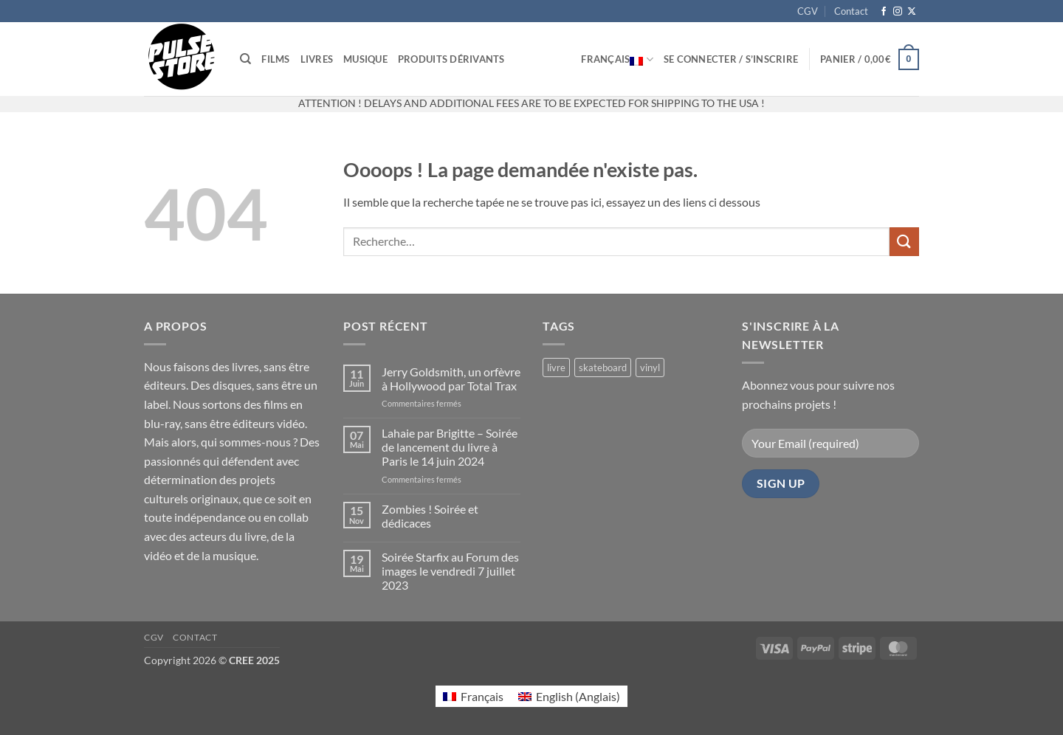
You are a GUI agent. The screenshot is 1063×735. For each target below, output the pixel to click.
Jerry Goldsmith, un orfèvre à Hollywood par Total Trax (451, 379)
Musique (365, 59)
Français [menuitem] (482, 696)
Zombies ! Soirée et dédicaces (430, 516)
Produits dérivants (451, 59)
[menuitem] (473, 696)
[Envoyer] (904, 241)
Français (617, 59)
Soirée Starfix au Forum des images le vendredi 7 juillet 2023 (450, 571)
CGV (807, 11)
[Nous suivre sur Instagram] (897, 12)
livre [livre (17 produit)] (556, 367)
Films (275, 59)
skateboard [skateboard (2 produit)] (603, 367)
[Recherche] (245, 59)
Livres (317, 59)
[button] (731, 59)
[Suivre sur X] (911, 12)
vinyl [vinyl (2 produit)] (650, 367)
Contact (851, 11)
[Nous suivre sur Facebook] (883, 12)
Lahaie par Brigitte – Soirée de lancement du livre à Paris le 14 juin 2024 (449, 447)
